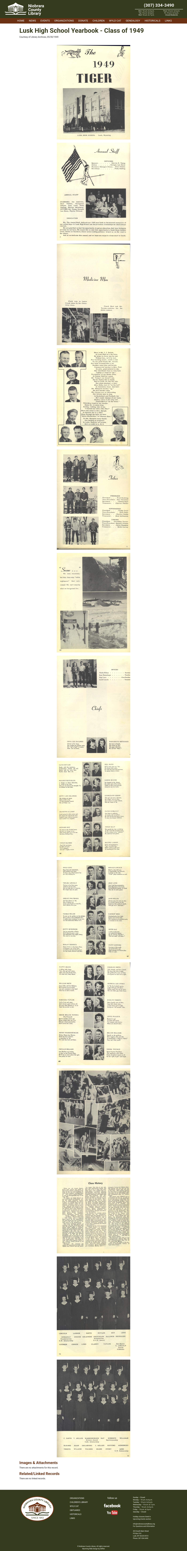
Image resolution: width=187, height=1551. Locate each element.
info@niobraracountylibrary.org (144, 1524)
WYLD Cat (115, 20)
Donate (83, 20)
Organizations (64, 20)
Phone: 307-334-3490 (140, 1538)
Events (45, 20)
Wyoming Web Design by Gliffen (93, 1549)
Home (20, 20)
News (32, 20)
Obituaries (75, 1510)
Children (99, 20)
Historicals (152, 20)
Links (168, 20)
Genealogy (133, 20)
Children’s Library (79, 1502)
